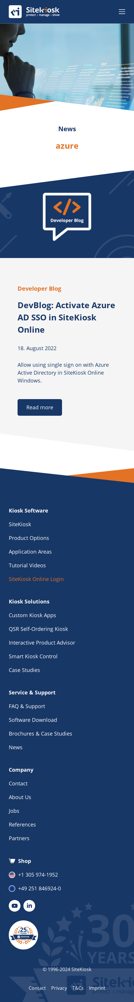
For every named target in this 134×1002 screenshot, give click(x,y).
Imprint (97, 988)
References (22, 824)
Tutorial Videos (27, 565)
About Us (20, 797)
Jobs (14, 810)
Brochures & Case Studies (40, 733)
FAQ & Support (27, 706)
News (16, 747)
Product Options (29, 537)
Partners (19, 838)
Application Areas (30, 551)
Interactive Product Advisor (42, 642)
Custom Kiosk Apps (32, 615)
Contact (18, 783)
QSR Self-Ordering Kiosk (38, 628)
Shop (20, 861)
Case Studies (24, 669)
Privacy (59, 988)
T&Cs (78, 988)
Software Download (33, 719)
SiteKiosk (20, 524)
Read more (39, 407)
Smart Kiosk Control (33, 656)
